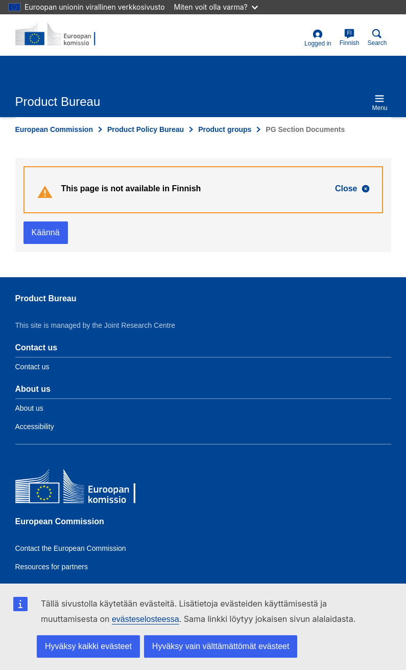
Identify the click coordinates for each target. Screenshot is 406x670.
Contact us (32, 367)
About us (29, 408)
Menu (379, 102)
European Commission (54, 129)
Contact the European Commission (70, 548)
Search (377, 38)
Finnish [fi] (350, 38)
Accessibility (34, 426)
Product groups (224, 129)
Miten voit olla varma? (216, 7)
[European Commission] (89, 488)
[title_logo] (64, 35)
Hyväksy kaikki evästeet (88, 646)
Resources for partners (51, 567)
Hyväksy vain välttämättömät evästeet (221, 646)
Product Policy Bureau (145, 129)
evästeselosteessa (145, 619)
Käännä (46, 232)
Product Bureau (46, 298)
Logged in (317, 38)
